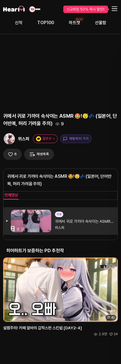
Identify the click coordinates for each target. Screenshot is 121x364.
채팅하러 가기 (76, 139)
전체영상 (11, 195)
